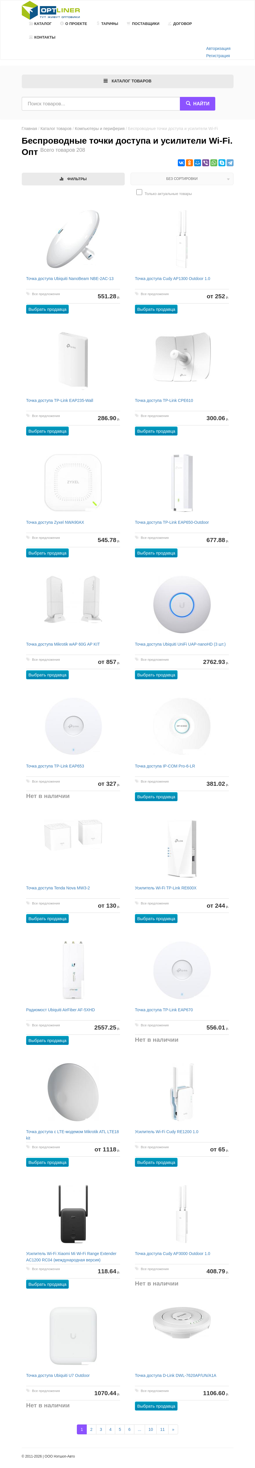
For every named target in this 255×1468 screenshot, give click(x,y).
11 (162, 1429)
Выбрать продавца (48, 309)
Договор (180, 23)
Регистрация (218, 55)
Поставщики (143, 23)
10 (151, 1429)
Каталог (40, 23)
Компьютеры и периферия (100, 128)
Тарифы (107, 23)
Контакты (42, 37)
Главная (29, 128)
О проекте (73, 23)
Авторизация (218, 48)
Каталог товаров (55, 128)
